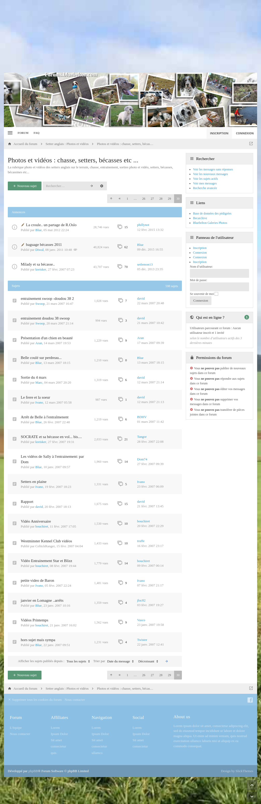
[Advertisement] (130, 36)
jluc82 (141, 600)
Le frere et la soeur (35, 397)
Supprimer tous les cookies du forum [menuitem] (35, 699)
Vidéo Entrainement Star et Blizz (46, 561)
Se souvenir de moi (204, 294)
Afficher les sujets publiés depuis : (55, 661)
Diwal (39, 250)
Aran (38, 343)
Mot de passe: (198, 280)
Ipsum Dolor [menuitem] (59, 734)
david (141, 298)
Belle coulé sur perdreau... (41, 358)
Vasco (141, 620)
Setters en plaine (33, 482)
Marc (38, 382)
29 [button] (169, 198)
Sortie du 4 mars (33, 377)
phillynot (143, 225)
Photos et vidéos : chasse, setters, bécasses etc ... (73, 160)
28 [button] (160, 198)
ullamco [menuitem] (97, 753)
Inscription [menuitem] (219, 133)
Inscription (200, 262)
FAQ (36, 132)
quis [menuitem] (54, 753)
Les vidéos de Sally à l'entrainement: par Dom (52, 459)
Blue (38, 230)
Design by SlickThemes (237, 771)
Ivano (39, 402)
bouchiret (41, 526)
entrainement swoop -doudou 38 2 (47, 298)
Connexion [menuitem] (245, 133)
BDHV (142, 417)
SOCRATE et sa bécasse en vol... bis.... (51, 437)
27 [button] (152, 198)
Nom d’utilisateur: (201, 266)
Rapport (27, 502)
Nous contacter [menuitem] (75, 700)
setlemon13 (145, 264)
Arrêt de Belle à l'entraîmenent (44, 417)
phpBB (33, 771)
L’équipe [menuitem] (16, 728)
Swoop (40, 304)
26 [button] (143, 198)
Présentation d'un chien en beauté (47, 338)
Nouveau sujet (25, 186)
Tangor (142, 437)
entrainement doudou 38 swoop (45, 318)
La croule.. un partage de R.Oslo (51, 225)
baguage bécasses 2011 (44, 244)
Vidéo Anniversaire (36, 521)
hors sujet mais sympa (38, 640)
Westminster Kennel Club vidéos (46, 541)
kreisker (40, 269)
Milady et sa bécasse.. (38, 264)
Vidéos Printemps (34, 620)
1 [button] (127, 198)
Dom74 (142, 459)
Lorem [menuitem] (55, 728)
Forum (23, 132)
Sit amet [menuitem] (56, 740)
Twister (142, 640)
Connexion (200, 257)
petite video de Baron (37, 580)
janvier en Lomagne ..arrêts (42, 600)
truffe (141, 541)
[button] (111, 198)
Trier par (114, 661)
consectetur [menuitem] (58, 746)
